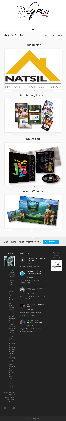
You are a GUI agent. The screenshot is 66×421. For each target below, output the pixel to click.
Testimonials (8, 253)
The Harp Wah (51, 242)
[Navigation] (33, 29)
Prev (5, 408)
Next (13, 408)
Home (46, 35)
